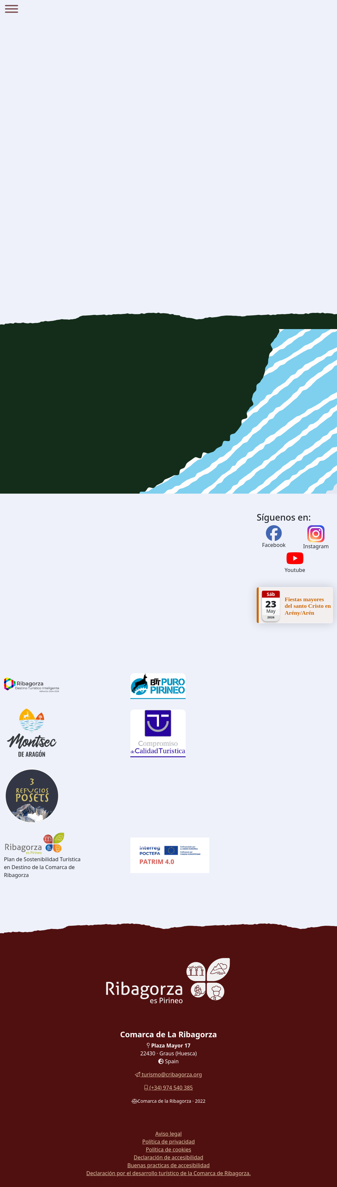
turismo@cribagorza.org (168, 1074)
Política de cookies (168, 1149)
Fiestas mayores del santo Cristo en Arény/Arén (308, 606)
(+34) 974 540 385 (168, 1087)
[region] (168, 411)
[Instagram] (315, 533)
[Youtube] (295, 562)
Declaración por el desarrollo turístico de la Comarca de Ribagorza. (168, 1173)
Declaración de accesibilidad (168, 1157)
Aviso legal (168, 1133)
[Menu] (11, 10)
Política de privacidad (168, 1141)
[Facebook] (273, 537)
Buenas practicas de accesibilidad (168, 1165)
